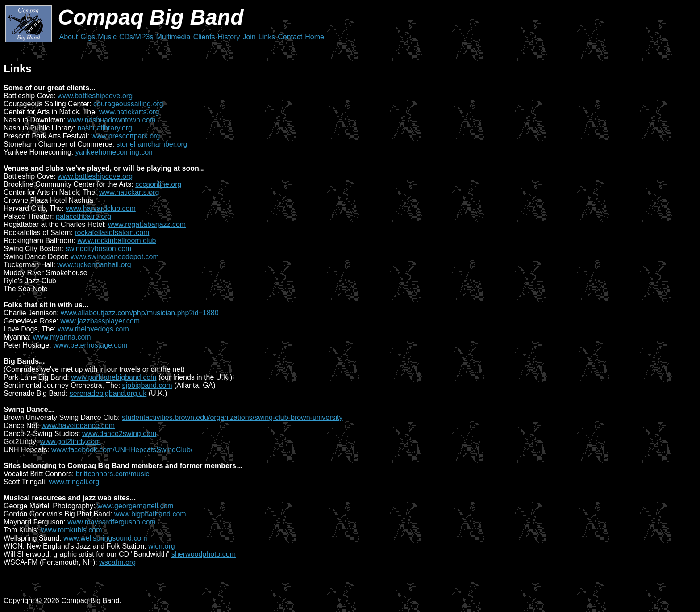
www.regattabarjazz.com (147, 224)
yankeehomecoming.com (115, 152)
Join (248, 37)
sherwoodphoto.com (203, 554)
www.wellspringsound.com (105, 538)
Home (314, 37)
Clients (204, 37)
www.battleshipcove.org (95, 96)
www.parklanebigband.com (113, 377)
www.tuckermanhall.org (94, 264)
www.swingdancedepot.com (114, 256)
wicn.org (161, 546)
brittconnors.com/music (113, 474)
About (68, 37)
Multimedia (173, 37)
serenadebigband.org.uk (108, 393)
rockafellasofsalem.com (112, 232)
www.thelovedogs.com (93, 329)
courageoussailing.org (128, 104)
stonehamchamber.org (152, 144)
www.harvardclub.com (101, 208)
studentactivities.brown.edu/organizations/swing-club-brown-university (232, 417)
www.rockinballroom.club (116, 240)
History (229, 37)
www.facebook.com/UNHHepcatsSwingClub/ (122, 449)
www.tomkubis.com (71, 530)
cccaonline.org (158, 184)
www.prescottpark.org (126, 136)
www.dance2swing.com (119, 433)
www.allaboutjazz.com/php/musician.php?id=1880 (140, 313)
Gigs (87, 37)
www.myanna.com (62, 337)
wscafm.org (117, 562)
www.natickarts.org (129, 112)
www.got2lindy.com (70, 441)
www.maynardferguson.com (111, 522)
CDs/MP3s (136, 37)
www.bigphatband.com (150, 514)
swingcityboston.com (99, 248)
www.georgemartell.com (135, 506)
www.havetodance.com (78, 425)
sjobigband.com (147, 385)
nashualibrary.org (104, 128)
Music (107, 37)
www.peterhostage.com (90, 345)
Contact (290, 37)
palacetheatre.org (84, 216)
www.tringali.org (74, 482)
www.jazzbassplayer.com (100, 321)
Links (266, 37)
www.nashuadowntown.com (111, 120)
